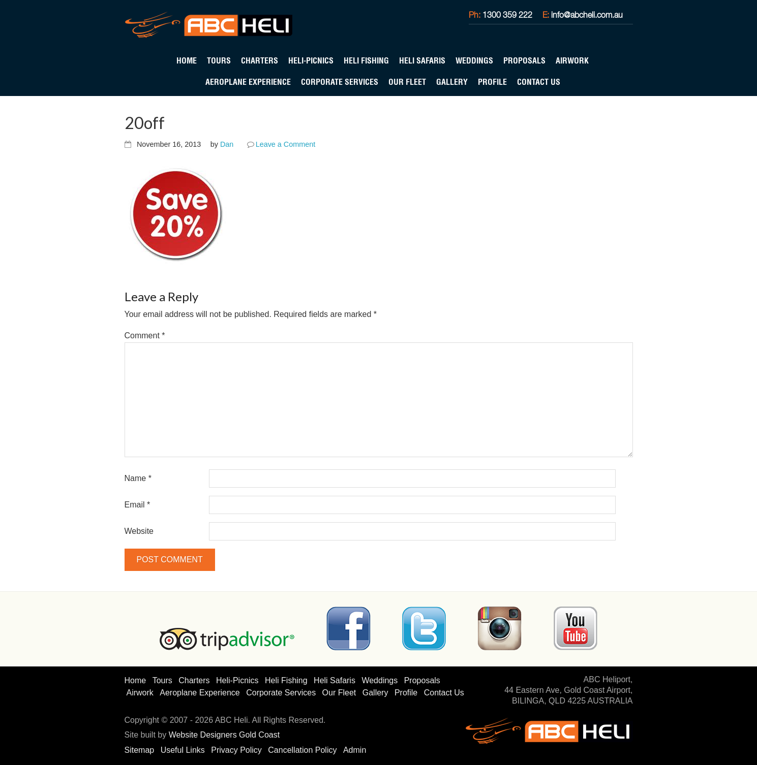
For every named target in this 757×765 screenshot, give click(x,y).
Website (139, 531)
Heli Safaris (422, 60)
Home (186, 60)
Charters (259, 60)
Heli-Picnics (311, 60)
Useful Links (183, 750)
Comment (145, 335)
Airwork (572, 60)
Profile (492, 82)
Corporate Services (339, 82)
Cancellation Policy (302, 750)
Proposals (524, 60)
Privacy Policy (236, 750)
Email (137, 504)
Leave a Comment (286, 144)
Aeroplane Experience (248, 82)
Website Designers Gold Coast (224, 734)
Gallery (452, 82)
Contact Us (538, 82)
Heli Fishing (366, 60)
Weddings (474, 60)
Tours (219, 60)
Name (138, 478)
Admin (354, 750)
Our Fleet (407, 82)
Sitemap (140, 750)
